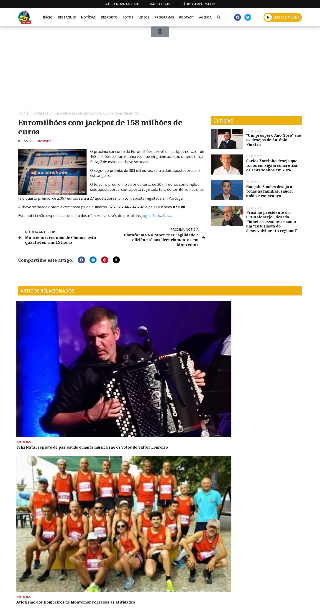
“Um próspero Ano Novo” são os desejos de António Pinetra (273, 140)
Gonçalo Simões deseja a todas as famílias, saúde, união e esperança (269, 191)
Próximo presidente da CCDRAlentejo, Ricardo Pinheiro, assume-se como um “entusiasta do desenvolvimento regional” (271, 221)
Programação (186, 600)
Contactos (217, 600)
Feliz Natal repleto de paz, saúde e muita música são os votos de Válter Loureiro (50, 357)
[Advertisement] (155, 67)
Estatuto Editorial (147, 600)
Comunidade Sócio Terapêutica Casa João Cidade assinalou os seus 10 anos (268, 357)
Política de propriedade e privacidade (269, 600)
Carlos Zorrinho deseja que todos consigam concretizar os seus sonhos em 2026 (272, 165)
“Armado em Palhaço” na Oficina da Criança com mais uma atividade (124, 424)
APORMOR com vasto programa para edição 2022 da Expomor (48, 424)
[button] (81, 259)
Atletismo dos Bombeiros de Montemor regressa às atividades (123, 354)
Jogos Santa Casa (156, 215)
